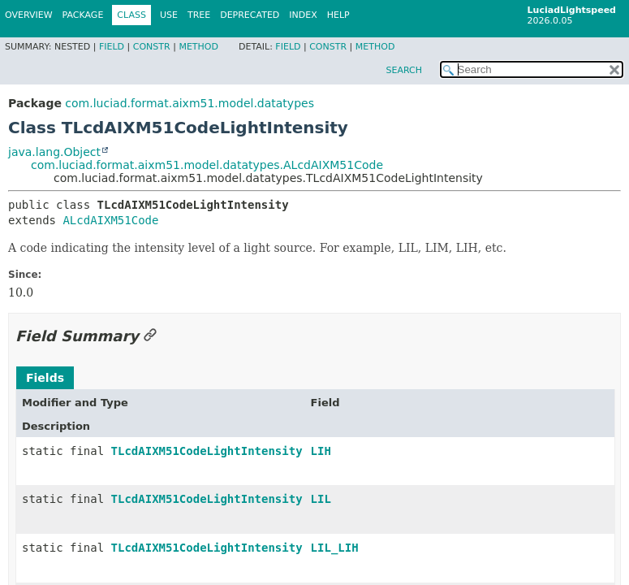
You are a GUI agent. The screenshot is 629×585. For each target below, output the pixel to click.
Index (303, 15)
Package (83, 15)
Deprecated (249, 15)
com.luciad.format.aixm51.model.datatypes (189, 103)
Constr (151, 46)
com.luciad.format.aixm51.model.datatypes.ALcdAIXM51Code (207, 164)
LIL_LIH (335, 547)
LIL (321, 498)
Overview (29, 15)
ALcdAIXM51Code (110, 220)
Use (169, 15)
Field (111, 46)
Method (198, 46)
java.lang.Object (54, 151)
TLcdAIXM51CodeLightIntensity (207, 450)
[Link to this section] (150, 335)
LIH (321, 450)
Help (338, 15)
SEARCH (404, 70)
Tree (198, 15)
